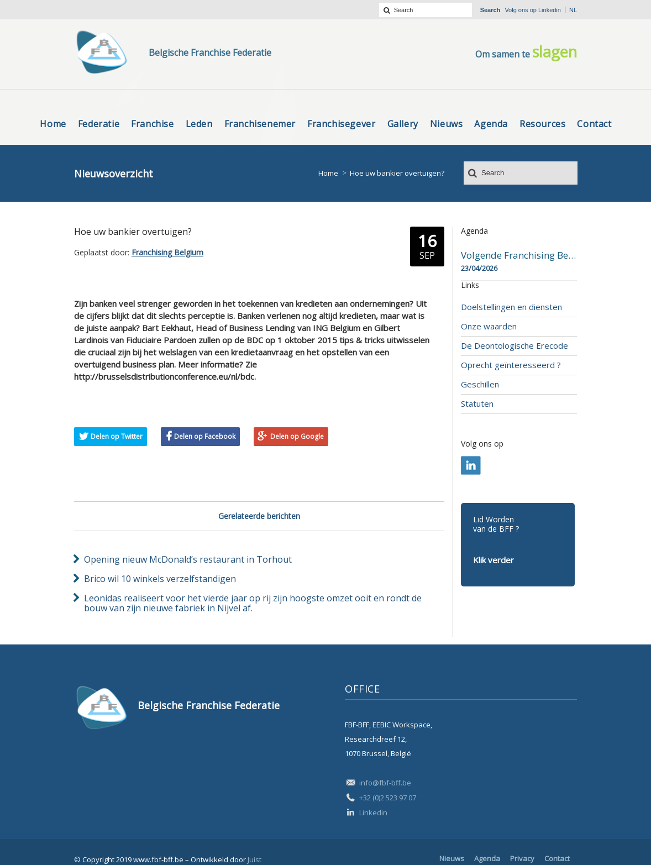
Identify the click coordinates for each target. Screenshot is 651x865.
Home (328, 173)
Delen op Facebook (204, 436)
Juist (254, 859)
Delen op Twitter (117, 436)
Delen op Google (297, 436)
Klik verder (493, 559)
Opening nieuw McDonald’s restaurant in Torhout (188, 559)
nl (573, 10)
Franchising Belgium (167, 252)
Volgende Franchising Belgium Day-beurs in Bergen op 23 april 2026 (519, 255)
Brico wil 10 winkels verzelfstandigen (160, 579)
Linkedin (549, 10)
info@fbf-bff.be (385, 783)
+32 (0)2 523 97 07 (387, 798)
